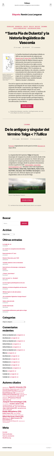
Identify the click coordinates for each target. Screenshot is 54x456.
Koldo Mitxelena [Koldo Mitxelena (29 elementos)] (12, 416)
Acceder (5, 436)
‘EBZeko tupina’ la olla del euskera (12, 296)
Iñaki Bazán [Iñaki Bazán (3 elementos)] (5, 402)
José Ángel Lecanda (33, 111)
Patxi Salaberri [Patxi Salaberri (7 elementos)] (7, 424)
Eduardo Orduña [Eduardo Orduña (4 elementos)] (20, 397)
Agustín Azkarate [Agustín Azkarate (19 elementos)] (17, 392)
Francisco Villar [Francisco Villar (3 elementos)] (6, 400)
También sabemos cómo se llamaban (13, 267)
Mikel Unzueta (27, 210)
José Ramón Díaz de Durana (16, 210)
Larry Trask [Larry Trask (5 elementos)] (17, 418)
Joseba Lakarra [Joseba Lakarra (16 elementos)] (16, 408)
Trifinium (27, 3)
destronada (8, 310)
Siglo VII (31, 26)
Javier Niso (28, 58)
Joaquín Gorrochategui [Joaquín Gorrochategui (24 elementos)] (14, 406)
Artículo (11, 151)
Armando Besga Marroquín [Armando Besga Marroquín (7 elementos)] (11, 394)
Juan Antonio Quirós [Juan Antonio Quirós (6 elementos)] (8, 411)
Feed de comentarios (8, 440)
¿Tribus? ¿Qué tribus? (8, 278)
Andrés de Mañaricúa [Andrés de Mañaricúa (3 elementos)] (21, 393)
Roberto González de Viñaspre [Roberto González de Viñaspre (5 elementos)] (10, 425)
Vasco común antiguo (19, 28)
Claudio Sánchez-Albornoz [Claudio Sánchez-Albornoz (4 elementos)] (17, 396)
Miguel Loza (19, 58)
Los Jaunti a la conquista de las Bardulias (14, 253)
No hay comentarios (37, 144)
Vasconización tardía (34, 28)
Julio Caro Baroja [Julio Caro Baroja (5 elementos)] (7, 414)
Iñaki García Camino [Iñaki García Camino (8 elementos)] (14, 402)
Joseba (19, 47)
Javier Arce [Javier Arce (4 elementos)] (13, 403)
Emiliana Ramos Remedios (16, 111)
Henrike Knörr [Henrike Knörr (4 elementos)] (12, 400)
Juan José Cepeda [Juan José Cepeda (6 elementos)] (20, 411)
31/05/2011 (25, 144)
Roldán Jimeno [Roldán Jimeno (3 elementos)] (22, 425)
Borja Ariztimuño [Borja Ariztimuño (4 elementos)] (7, 396)
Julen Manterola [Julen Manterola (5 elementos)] (21, 413)
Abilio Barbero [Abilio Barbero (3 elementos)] (5, 392)
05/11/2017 (27, 47)
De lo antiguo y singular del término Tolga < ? (27, 134)
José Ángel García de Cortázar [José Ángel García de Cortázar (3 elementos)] (18, 410)
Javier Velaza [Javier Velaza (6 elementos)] (7, 404)
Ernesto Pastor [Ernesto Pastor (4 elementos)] (23, 399)
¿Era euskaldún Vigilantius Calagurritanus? (14, 301)
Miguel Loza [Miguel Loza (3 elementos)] (20, 419)
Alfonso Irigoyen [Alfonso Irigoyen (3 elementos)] (6, 393)
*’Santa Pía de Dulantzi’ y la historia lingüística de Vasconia (27, 38)
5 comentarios (36, 47)
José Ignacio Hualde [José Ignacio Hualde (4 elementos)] (7, 410)
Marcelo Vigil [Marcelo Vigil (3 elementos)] (15, 419)
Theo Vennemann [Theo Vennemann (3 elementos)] (6, 427)
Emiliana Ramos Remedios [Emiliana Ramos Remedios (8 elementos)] (11, 399)
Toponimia (44, 26)
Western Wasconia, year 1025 (11, 262)
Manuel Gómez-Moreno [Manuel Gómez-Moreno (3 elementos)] (7, 419)
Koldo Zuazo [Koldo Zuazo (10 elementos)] (8, 418)
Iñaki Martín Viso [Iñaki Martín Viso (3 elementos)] (6, 403)
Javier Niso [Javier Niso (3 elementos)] (18, 403)
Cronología (10, 26)
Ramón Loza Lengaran (25, 113)
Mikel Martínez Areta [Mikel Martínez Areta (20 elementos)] (13, 421)
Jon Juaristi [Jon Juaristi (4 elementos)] (6, 408)
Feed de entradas (7, 438)
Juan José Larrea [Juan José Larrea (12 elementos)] (10, 413)
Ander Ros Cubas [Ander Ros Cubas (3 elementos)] (13, 393)
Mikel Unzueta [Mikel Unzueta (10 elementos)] (16, 423)
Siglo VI (25, 26)
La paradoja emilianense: (15, 315)
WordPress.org (7, 442)
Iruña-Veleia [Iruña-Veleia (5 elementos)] (20, 400)
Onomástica (18, 26)
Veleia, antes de (8, 306)
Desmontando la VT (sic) (9, 258)
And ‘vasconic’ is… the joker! (10, 283)
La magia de (7, 249)
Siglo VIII (37, 26)
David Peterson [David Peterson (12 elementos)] (9, 397)
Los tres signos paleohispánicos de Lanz (14, 287)
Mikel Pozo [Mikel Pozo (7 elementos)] (6, 423)
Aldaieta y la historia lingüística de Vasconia (15, 292)
